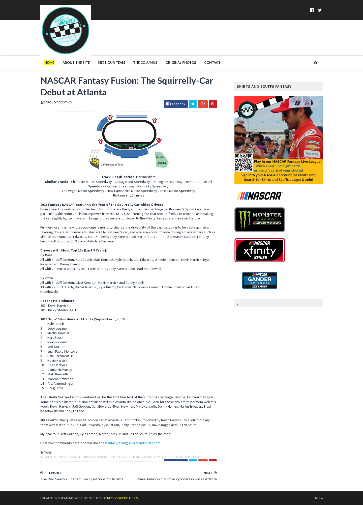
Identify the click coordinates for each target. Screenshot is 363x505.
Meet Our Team (111, 63)
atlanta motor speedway (59, 457)
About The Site (76, 63)
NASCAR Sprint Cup (187, 457)
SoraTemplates (70, 498)
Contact (212, 63)
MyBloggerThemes (122, 498)
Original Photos (180, 63)
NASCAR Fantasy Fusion (153, 457)
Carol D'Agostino (95, 457)
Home (49, 63)
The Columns (145, 63)
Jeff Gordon (122, 457)
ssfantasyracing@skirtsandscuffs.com (131, 443)
